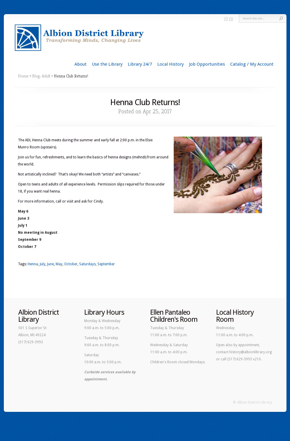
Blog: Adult (41, 76)
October (70, 264)
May (59, 264)
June (50, 264)
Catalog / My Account (252, 64)
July (42, 264)
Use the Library (107, 64)
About (80, 64)
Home (23, 76)
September (106, 264)
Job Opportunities (207, 64)
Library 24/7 (140, 64)
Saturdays (87, 264)
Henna (33, 264)
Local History (170, 64)
